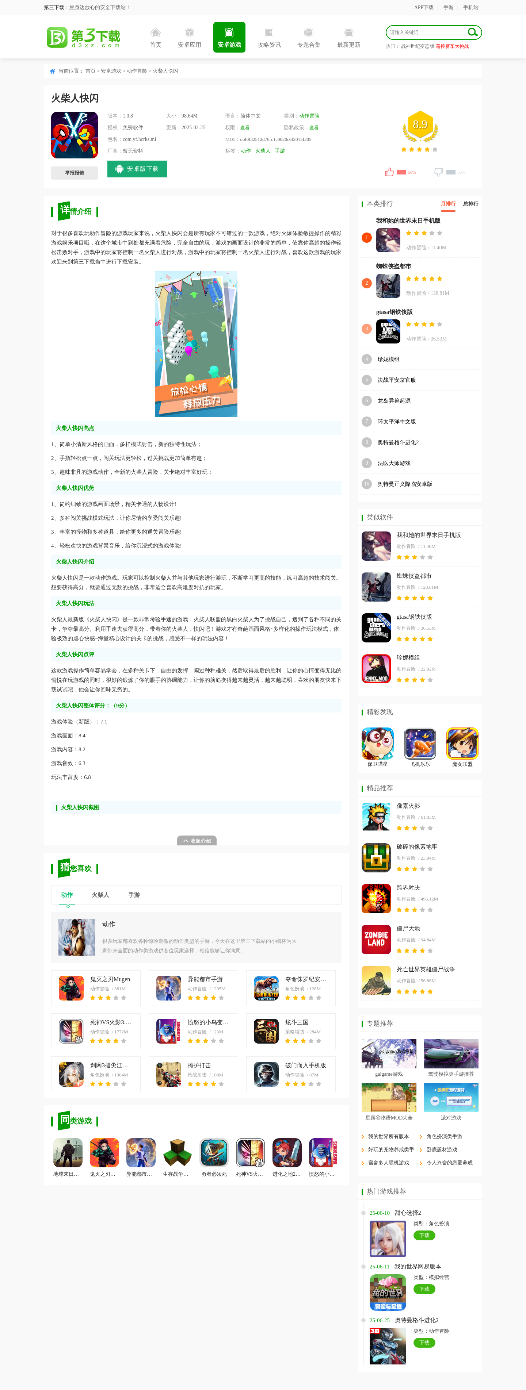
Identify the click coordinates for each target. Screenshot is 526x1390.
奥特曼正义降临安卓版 (405, 484)
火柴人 (263, 151)
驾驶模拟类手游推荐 (451, 1074)
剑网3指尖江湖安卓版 (112, 1065)
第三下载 (54, 7)
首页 (155, 38)
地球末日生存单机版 (68, 1157)
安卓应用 (189, 38)
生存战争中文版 (177, 1157)
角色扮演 (294, 988)
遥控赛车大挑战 (452, 46)
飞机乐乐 (420, 764)
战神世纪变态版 (417, 46)
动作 (246, 151)
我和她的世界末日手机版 (408, 221)
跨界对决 (408, 887)
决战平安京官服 (397, 380)
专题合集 (309, 38)
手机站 (471, 7)
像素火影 (408, 806)
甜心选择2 (408, 1213)
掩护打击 (199, 1065)
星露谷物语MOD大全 (389, 1118)
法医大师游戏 (394, 463)
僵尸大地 (408, 928)
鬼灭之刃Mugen (110, 979)
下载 (424, 1235)
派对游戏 (451, 1118)
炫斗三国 (297, 1022)
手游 (448, 7)
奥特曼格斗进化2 (398, 442)
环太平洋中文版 (397, 422)
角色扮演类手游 (444, 1136)
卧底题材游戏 (442, 1149)
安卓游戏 (229, 38)
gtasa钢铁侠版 (394, 312)
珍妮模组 (389, 359)
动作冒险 (137, 71)
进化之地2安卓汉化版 (287, 1157)
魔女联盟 (462, 764)
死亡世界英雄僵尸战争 (426, 969)
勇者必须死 (214, 1157)
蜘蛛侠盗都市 (393, 266)
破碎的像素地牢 (417, 847)
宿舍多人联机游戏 (388, 1163)
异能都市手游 (205, 979)
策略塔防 (294, 1031)
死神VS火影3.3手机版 (112, 1022)
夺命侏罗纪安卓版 (307, 979)
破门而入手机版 (305, 1065)
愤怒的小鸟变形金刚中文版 (209, 1022)
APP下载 (424, 7)
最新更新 (349, 38)
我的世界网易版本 (417, 1266)
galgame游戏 (389, 1074)
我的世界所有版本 (388, 1136)
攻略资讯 (269, 38)
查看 (245, 127)
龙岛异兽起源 (394, 401)
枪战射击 (197, 1075)
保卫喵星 (377, 764)
